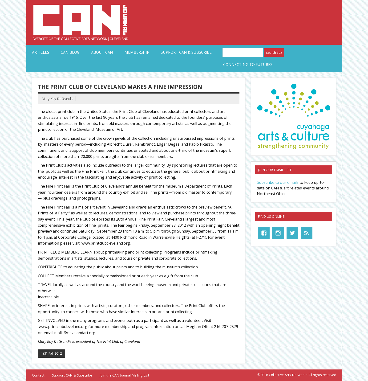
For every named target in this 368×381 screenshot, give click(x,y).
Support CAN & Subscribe (186, 52)
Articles (40, 52)
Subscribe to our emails (278, 182)
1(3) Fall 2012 (51, 353)
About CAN (102, 52)
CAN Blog (70, 52)
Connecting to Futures (247, 64)
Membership (137, 52)
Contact (38, 375)
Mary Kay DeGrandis (57, 98)
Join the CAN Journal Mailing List (124, 375)
